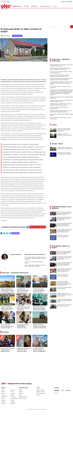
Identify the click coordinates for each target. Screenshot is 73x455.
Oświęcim (13, 393)
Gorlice (2, 398)
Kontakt (38, 395)
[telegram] (7, 233)
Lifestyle (20, 391)
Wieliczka (13, 403)
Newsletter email (40, 390)
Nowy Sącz (13, 390)
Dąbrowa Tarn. (4, 396)
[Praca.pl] (56, 390)
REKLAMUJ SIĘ (69, 1)
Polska (54, 125)
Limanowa (3, 400)
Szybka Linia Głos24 (45, 6)
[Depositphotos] (68, 390)
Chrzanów (3, 395)
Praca (55, 6)
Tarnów (12, 400)
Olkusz (12, 391)
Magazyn (21, 390)
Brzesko (3, 393)
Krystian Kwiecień (6, 35)
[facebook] (1, 233)
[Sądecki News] (62, 390)
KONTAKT (63, 1)
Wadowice (13, 401)
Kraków (2, 390)
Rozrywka (34, 6)
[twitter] (4, 233)
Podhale (12, 395)
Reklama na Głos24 (41, 391)
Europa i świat (57, 143)
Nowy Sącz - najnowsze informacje (14, 273)
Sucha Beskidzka (14, 398)
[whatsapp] (10, 233)
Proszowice (13, 396)
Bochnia (3, 391)
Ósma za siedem (22, 398)
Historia (26, 6)
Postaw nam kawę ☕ (17, 35)
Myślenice (3, 403)
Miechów (3, 401)
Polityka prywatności (41, 393)
